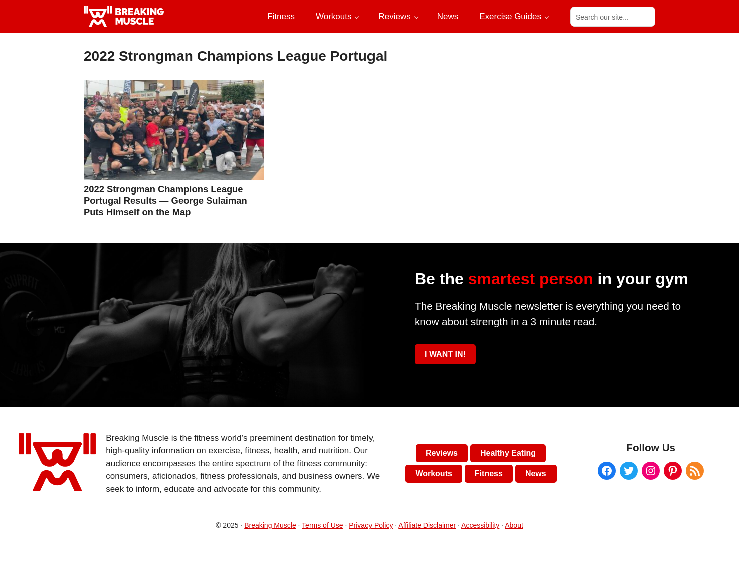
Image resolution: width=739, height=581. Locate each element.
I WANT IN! (445, 354)
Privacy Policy (371, 525)
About (514, 525)
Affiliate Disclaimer (427, 525)
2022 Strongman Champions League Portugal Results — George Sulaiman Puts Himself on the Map (165, 200)
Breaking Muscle (270, 525)
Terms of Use (322, 525)
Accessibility (480, 525)
